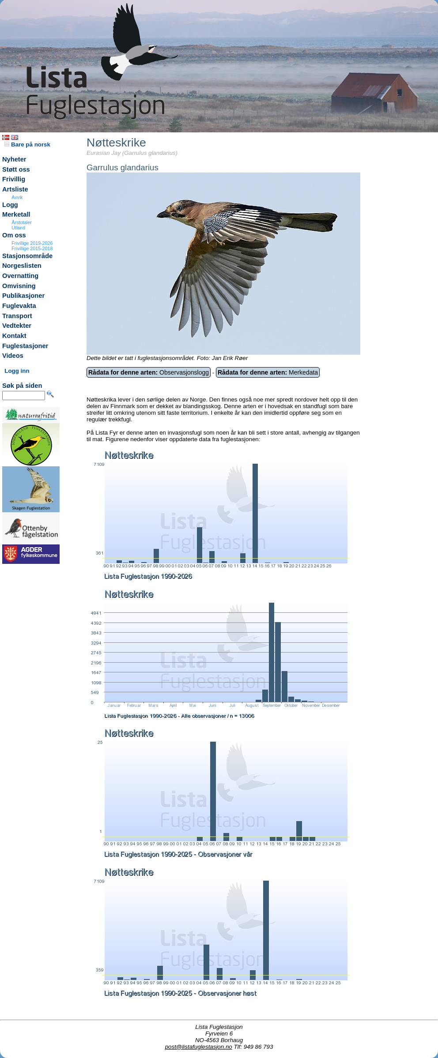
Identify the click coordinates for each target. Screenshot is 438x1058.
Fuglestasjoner (25, 345)
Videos (12, 355)
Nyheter (14, 159)
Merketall (16, 214)
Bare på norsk (27, 144)
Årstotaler (21, 222)
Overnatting (20, 275)
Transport (17, 315)
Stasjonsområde (27, 255)
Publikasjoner (23, 295)
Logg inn (16, 371)
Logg (10, 204)
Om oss (14, 235)
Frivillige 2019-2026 (32, 243)
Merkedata (268, 372)
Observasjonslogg (148, 372)
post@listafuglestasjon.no (198, 1046)
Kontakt (14, 335)
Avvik (17, 197)
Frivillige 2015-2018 (32, 248)
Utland (18, 227)
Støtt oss (16, 169)
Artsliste (15, 189)
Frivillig (13, 179)
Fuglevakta (19, 305)
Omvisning (19, 285)
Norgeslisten (22, 265)
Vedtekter (16, 325)
